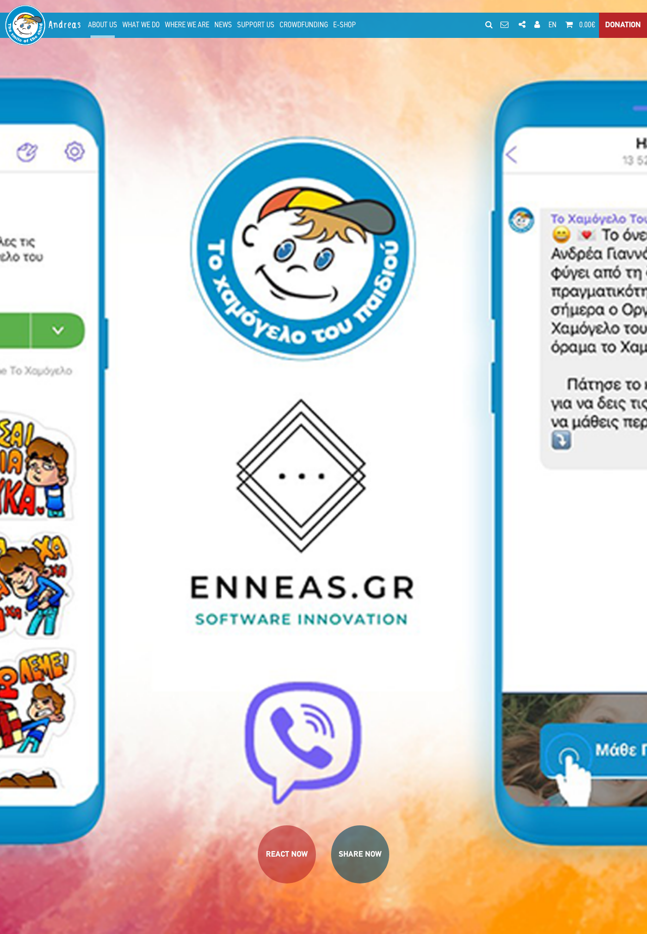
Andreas (65, 25)
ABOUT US (102, 25)
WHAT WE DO (141, 25)
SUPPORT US (255, 25)
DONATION (623, 25)
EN (552, 25)
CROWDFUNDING (304, 25)
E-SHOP (344, 25)
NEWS (223, 25)
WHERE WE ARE (187, 25)
